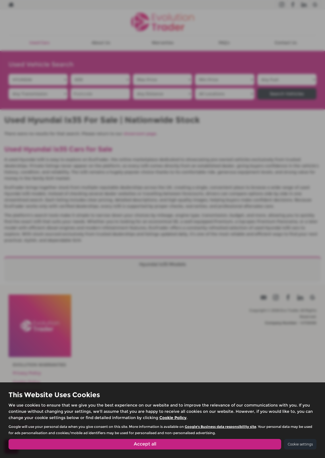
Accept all (145, 444)
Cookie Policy (172, 417)
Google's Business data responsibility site (220, 426)
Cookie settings (300, 444)
